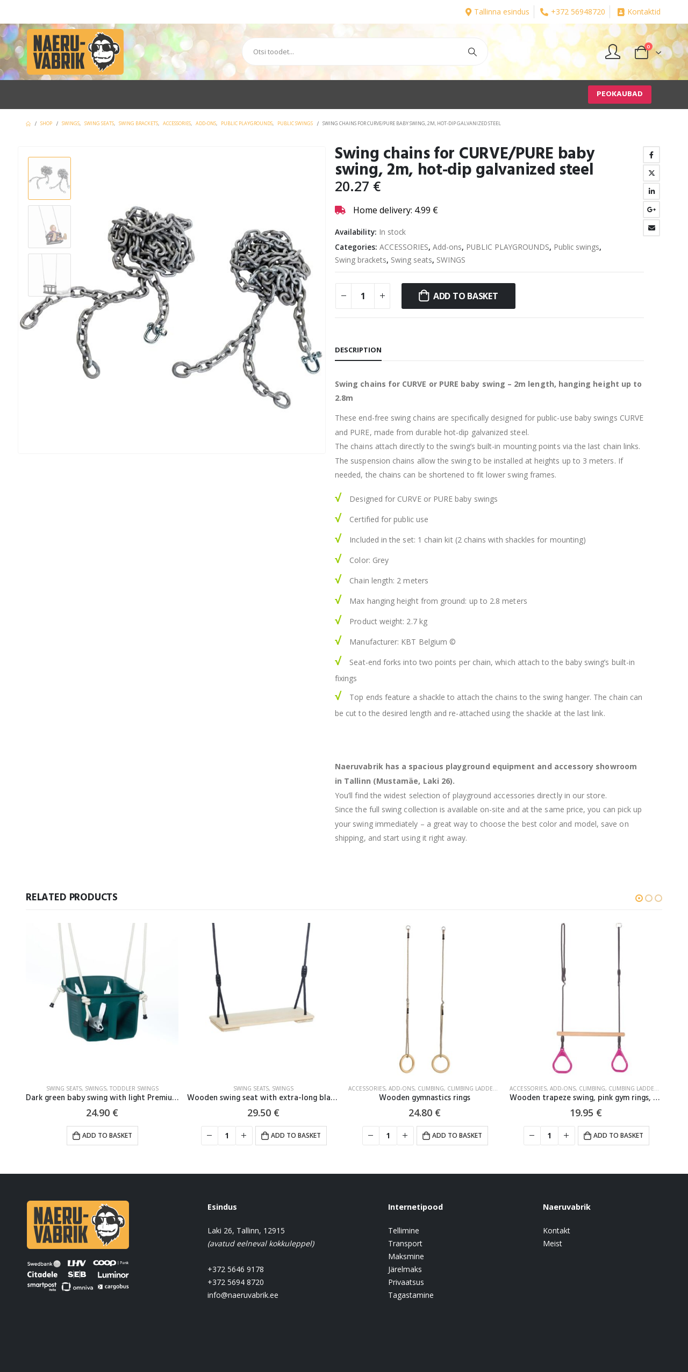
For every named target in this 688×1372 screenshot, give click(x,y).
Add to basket (465, 296)
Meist (552, 1243)
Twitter (651, 173)
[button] (639, 898)
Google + (651, 209)
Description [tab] (358, 350)
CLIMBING (431, 1088)
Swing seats (411, 260)
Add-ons (447, 247)
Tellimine (403, 1230)
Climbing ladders (473, 1088)
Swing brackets (360, 260)
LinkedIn (651, 191)
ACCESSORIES (403, 247)
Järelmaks (405, 1269)
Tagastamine (411, 1295)
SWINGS (450, 260)
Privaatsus (406, 1282)
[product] (102, 999)
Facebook (651, 154)
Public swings (576, 247)
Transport (405, 1243)
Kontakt (556, 1230)
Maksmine (406, 1256)
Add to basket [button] (107, 1135)
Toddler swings (134, 1088)
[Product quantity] (363, 296)
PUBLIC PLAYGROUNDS (507, 247)
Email (651, 227)
